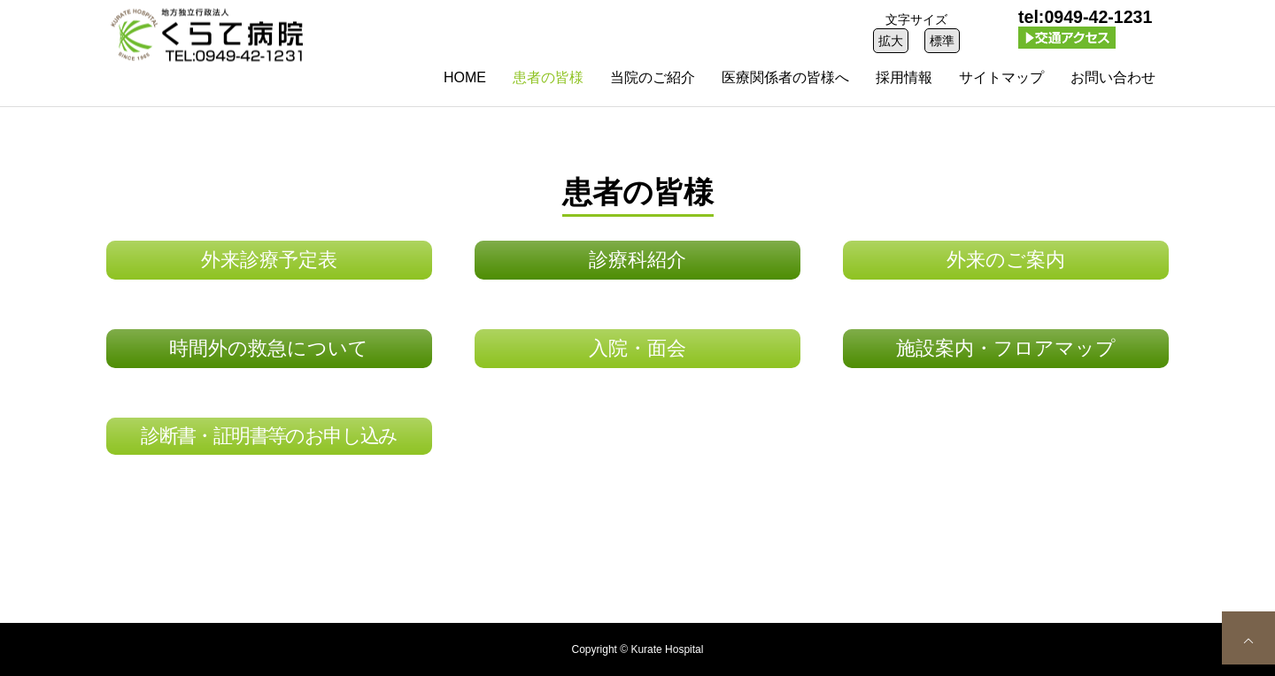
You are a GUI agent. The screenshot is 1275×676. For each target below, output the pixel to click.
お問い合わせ (1112, 77)
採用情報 (904, 77)
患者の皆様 (548, 77)
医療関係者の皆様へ (785, 77)
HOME (465, 77)
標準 (942, 41)
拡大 (890, 41)
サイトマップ (1001, 77)
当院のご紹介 (652, 77)
